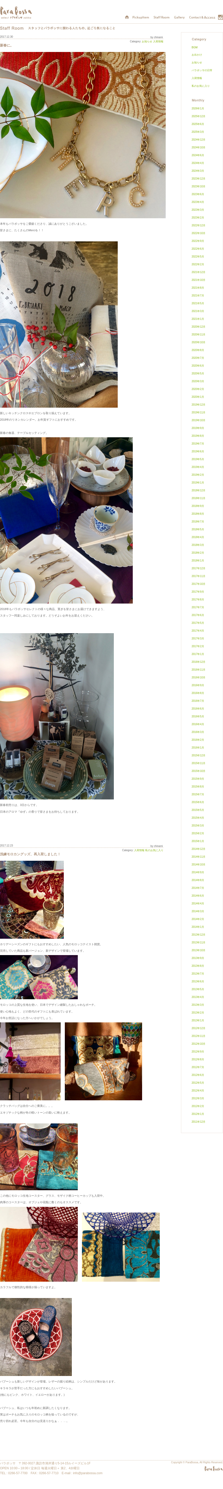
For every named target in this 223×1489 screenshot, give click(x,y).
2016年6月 (198, 708)
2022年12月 (198, 225)
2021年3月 (198, 311)
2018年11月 (198, 498)
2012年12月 (198, 1028)
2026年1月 (198, 108)
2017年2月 (198, 646)
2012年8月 (198, 1059)
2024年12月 (198, 139)
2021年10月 (198, 280)
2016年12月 (198, 661)
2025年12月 (198, 116)
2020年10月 (198, 342)
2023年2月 (198, 217)
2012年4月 (198, 1090)
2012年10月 (198, 1043)
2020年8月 (198, 350)
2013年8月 (198, 965)
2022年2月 (198, 264)
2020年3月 (198, 381)
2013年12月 (198, 934)
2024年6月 (198, 155)
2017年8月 (198, 599)
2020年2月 (198, 389)
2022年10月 (198, 233)
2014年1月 (198, 926)
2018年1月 (198, 560)
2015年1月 (198, 841)
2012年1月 (198, 1114)
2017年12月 (198, 568)
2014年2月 (198, 919)
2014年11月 (198, 856)
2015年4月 (198, 817)
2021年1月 (198, 318)
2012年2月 (198, 1106)
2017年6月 (198, 615)
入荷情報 (158, 41)
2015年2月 (198, 833)
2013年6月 (198, 981)
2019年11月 (198, 412)
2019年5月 (198, 459)
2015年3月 (198, 825)
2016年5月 (198, 716)
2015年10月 (198, 771)
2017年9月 (198, 591)
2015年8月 (198, 786)
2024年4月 (198, 163)
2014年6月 (198, 895)
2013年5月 (198, 989)
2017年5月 (198, 622)
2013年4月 (198, 997)
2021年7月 (198, 295)
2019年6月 (198, 451)
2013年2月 (198, 1012)
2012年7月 (198, 1067)
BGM (195, 47)
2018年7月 (198, 521)
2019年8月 (198, 435)
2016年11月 (198, 669)
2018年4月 (198, 537)
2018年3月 (198, 545)
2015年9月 (198, 778)
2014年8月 (198, 880)
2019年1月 (198, 482)
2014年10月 (198, 864)
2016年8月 (198, 693)
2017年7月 (198, 607)
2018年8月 (198, 513)
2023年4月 (198, 202)
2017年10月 (198, 584)
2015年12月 (198, 755)
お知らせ (147, 41)
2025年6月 (198, 124)
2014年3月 (198, 911)
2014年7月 (198, 887)
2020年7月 (198, 357)
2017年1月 (198, 654)
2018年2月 (198, 552)
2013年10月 (198, 950)
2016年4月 (198, 724)
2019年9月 (198, 428)
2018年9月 (198, 506)
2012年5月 (198, 1082)
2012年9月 (198, 1051)
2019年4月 (198, 467)
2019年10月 (198, 420)
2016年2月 (198, 739)
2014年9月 (198, 872)
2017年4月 (198, 630)
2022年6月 (198, 248)
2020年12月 (198, 326)
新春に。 (6, 45)
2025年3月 (198, 131)
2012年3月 (198, 1098)
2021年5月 (198, 303)
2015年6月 (198, 802)
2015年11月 (198, 763)
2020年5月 (198, 373)
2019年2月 (198, 474)
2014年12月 (198, 849)
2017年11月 (198, 576)
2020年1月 (198, 396)
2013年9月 (198, 958)
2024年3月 (198, 170)
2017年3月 (198, 638)
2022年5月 (198, 256)
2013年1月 (198, 1020)
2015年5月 (198, 810)
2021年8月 (198, 287)
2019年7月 (198, 443)
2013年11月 (198, 942)
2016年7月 (198, 700)
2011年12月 (198, 1121)
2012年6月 (198, 1075)
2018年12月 (198, 490)
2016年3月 (198, 732)
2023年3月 (198, 209)
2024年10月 (198, 147)
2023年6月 (198, 194)
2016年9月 (198, 685)
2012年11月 (198, 1036)
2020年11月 (198, 334)
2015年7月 (198, 794)
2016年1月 (198, 747)
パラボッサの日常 (202, 70)
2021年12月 (198, 272)
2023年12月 (198, 178)
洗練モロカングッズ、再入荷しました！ (30, 854)
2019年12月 (198, 404)
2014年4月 (198, 903)
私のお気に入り (154, 850)
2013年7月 (198, 973)
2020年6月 (198, 365)
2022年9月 (198, 241)
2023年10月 (198, 186)
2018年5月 (198, 529)
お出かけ (197, 54)
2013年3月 (198, 1004)
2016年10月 (198, 677)
